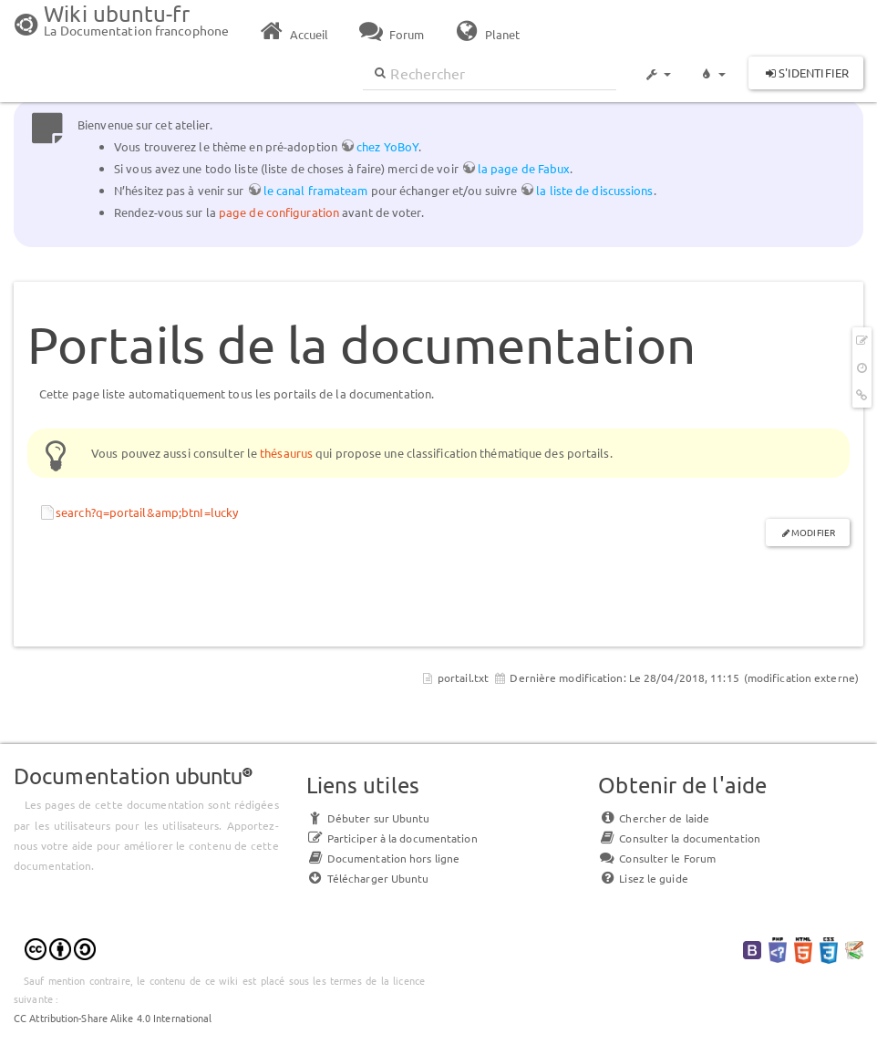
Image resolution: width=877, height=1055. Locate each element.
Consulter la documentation (679, 838)
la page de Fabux (524, 168)
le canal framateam (315, 190)
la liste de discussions (594, 190)
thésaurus (286, 452)
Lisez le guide (642, 878)
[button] (657, 66)
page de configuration (279, 212)
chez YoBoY (387, 146)
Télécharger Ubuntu (367, 878)
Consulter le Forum (657, 858)
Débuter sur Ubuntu (368, 818)
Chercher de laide (653, 818)
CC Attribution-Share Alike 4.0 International (113, 1017)
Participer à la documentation (392, 838)
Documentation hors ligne (382, 858)
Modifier (813, 532)
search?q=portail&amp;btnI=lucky (147, 512)
